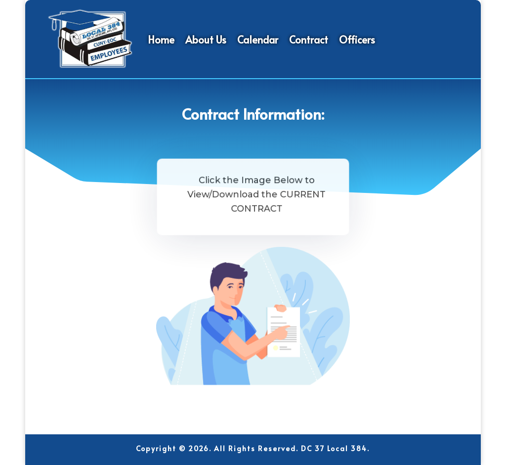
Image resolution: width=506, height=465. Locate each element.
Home (161, 39)
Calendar (257, 39)
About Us (205, 39)
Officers (357, 39)
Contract (308, 39)
